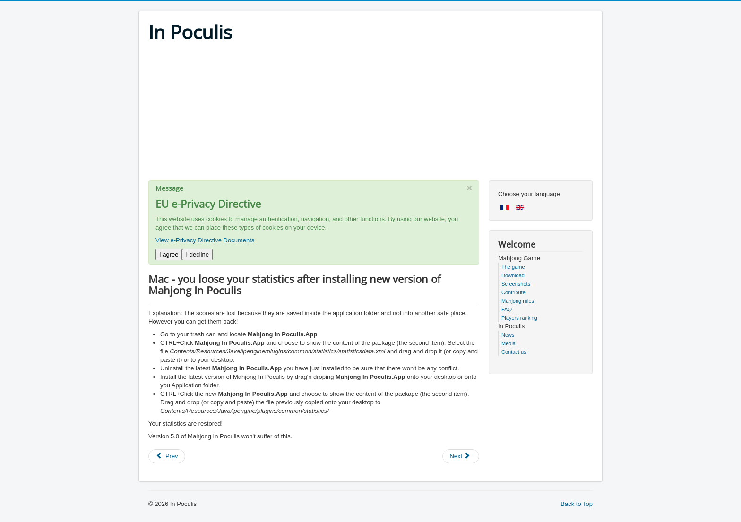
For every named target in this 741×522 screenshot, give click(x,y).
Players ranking (519, 318)
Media (508, 343)
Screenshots (515, 284)
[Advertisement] (370, 114)
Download (513, 275)
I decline (197, 254)
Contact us (513, 352)
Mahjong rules (517, 301)
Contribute (513, 292)
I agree (168, 254)
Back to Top (576, 503)
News (508, 335)
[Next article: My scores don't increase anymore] (460, 456)
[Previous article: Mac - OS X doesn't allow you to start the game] (166, 456)
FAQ (506, 309)
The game (513, 267)
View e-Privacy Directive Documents (204, 240)
